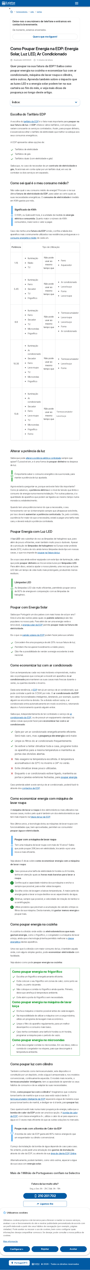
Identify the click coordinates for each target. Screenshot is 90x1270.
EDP (35, 689)
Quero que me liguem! (45, 36)
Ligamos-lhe (45, 1203)
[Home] (11, 12)
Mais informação (10, 1241)
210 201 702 (45, 1196)
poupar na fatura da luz (49, 552)
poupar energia (69, 777)
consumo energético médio (23, 238)
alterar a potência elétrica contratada (43, 458)
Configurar (16, 1249)
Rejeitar (45, 1249)
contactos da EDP (31, 788)
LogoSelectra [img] (35, 1264)
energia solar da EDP (33, 624)
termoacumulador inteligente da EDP (27, 1099)
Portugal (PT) (19, 1263)
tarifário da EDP (31, 121)
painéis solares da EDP (33, 635)
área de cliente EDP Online (63, 1153)
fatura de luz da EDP (40, 817)
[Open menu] (77, 3)
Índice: (16, 102)
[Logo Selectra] (8, 3)
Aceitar (73, 1249)
